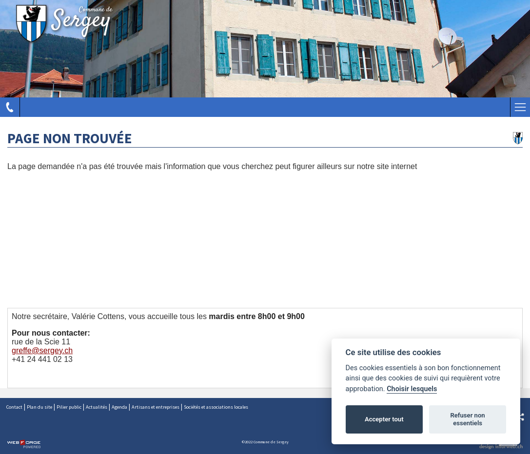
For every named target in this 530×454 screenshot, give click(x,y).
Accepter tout (384, 419)
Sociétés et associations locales (216, 407)
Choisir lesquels (412, 389)
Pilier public (69, 407)
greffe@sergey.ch (42, 350)
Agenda (119, 407)
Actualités (96, 407)
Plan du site (39, 407)
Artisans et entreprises (155, 407)
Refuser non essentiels (467, 419)
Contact (14, 407)
